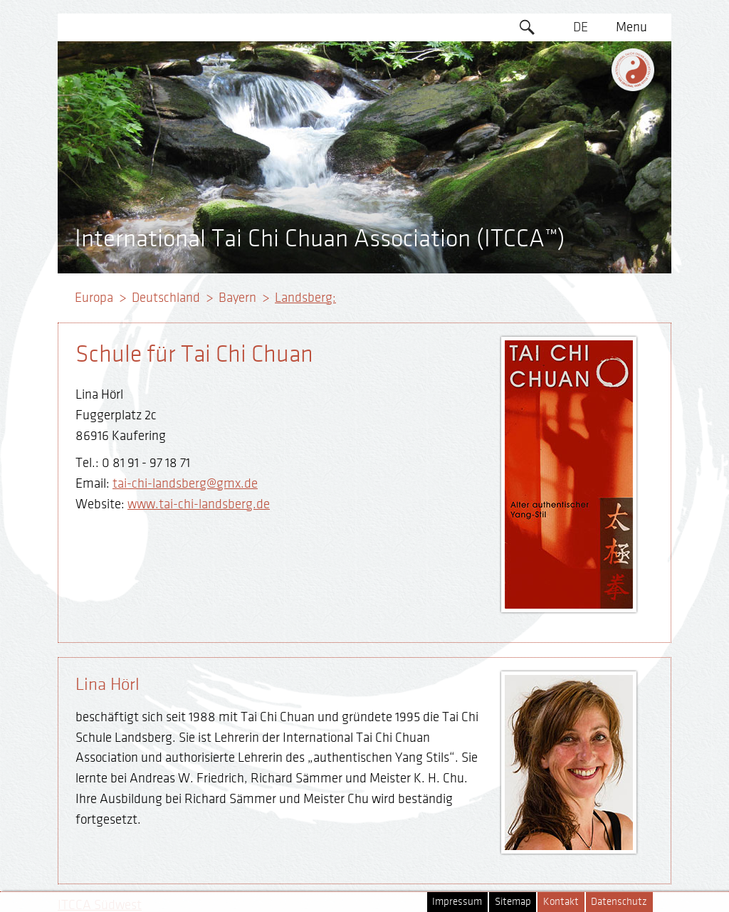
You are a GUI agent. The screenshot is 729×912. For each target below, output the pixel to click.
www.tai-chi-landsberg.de (198, 504)
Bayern (237, 297)
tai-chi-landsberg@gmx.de (185, 483)
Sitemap (513, 902)
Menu (631, 27)
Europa (94, 297)
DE (580, 27)
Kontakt (561, 902)
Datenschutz (619, 902)
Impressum (457, 902)
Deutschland (166, 297)
